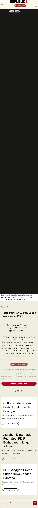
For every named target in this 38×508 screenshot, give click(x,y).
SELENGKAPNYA (10, 423)
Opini (17, 11)
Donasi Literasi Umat (19, 384)
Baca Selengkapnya (19, 364)
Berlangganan (20, 6)
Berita (11, 11)
